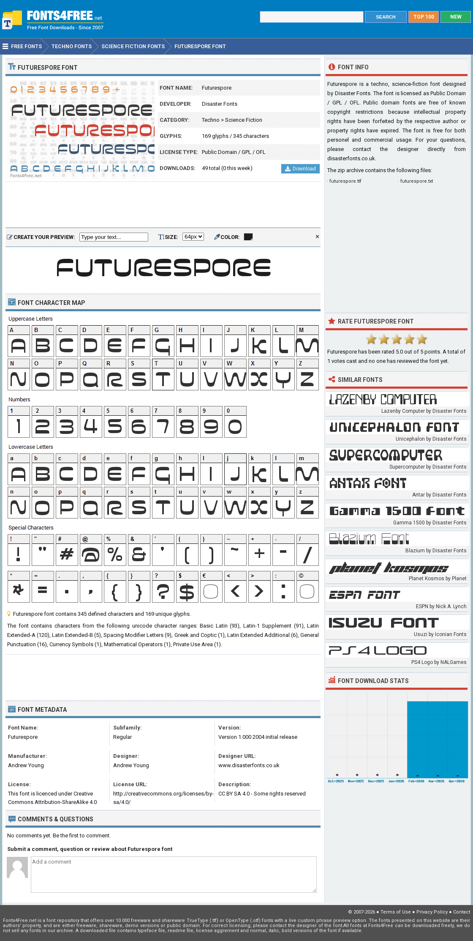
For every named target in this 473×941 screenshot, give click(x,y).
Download (300, 169)
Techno (211, 120)
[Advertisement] (163, 205)
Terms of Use (396, 912)
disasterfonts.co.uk (351, 158)
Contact (461, 912)
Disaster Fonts (219, 104)
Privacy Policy (432, 912)
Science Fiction (243, 120)
